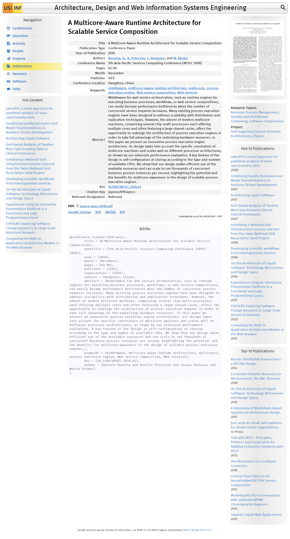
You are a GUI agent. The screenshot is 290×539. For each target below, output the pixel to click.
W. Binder (180, 58)
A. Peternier (136, 58)
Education (20, 36)
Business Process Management (255, 112)
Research (20, 74)
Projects (19, 58)
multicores (196, 88)
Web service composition (156, 92)
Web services (187, 92)
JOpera (258, 136)
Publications (22, 66)
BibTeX (110, 212)
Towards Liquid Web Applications (256, 514)
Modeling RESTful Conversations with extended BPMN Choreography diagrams (255, 500)
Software (19, 81)
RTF (122, 212)
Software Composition (266, 121)
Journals (19, 43)
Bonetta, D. (116, 58)
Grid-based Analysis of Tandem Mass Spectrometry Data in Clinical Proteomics (30, 149)
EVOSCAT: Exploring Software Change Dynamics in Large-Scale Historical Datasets (31, 228)
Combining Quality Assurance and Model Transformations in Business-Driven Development (32, 128)
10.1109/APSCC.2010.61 (124, 187)
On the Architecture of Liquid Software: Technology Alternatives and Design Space (32, 194)
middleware (117, 88)
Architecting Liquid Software (27, 138)
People (18, 51)
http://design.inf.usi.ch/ (197, 530)
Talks (17, 89)
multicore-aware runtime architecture (157, 88)
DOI (98, 212)
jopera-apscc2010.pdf (96, 206)
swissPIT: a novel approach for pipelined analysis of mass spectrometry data (29, 113)
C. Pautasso (156, 58)
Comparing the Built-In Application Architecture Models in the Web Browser (32, 243)
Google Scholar (79, 212)
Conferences (22, 28)
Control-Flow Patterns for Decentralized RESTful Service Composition (253, 481)
